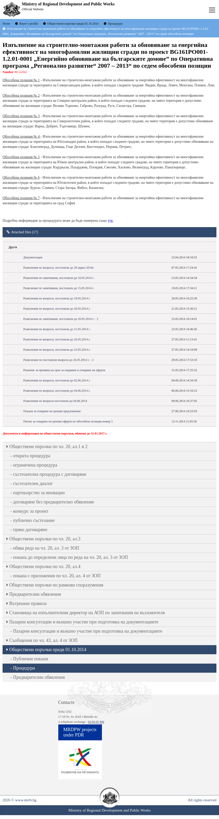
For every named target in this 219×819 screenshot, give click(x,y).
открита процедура (31, 455)
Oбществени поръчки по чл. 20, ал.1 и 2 (48, 446)
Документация (32, 257)
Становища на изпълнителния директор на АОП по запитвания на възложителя (87, 612)
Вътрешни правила (28, 603)
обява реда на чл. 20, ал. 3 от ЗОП (46, 548)
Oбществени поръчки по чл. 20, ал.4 (44, 566)
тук (110, 221)
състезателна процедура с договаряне (49, 474)
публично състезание (34, 520)
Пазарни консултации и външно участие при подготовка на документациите (83, 621)
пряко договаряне (30, 529)
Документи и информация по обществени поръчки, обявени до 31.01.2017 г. (55, 433)
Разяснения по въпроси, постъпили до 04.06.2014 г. (56, 390)
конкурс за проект (30, 511)
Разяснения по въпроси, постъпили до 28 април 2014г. (58, 267)
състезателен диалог (33, 483)
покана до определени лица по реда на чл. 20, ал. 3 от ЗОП (70, 557)
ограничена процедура (35, 465)
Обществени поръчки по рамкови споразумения (56, 585)
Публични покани (30, 658)
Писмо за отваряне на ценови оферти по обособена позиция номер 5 (68, 421)
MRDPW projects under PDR (80, 732)
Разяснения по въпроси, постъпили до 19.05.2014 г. (56, 298)
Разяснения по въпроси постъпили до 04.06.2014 (55, 401)
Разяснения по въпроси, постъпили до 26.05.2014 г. (56, 339)
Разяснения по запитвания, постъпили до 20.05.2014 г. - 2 (60, 319)
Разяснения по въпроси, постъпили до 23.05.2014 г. (56, 349)
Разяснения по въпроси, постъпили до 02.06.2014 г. (56, 380)
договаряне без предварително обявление (53, 501)
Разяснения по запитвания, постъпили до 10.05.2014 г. (58, 278)
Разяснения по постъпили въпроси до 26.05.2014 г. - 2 (58, 360)
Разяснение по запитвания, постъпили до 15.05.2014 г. (58, 288)
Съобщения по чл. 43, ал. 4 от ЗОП (43, 640)
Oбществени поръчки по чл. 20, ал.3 (44, 538)
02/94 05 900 (96, 722)
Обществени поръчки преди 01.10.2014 (47, 649)
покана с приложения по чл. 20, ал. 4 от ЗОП (57, 575)
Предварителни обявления (35, 594)
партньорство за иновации (39, 492)
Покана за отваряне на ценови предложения (52, 411)
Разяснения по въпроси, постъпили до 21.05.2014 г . (57, 329)
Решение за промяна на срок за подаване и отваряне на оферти (64, 370)
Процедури (24, 668)
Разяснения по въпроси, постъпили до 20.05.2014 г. (56, 308)
